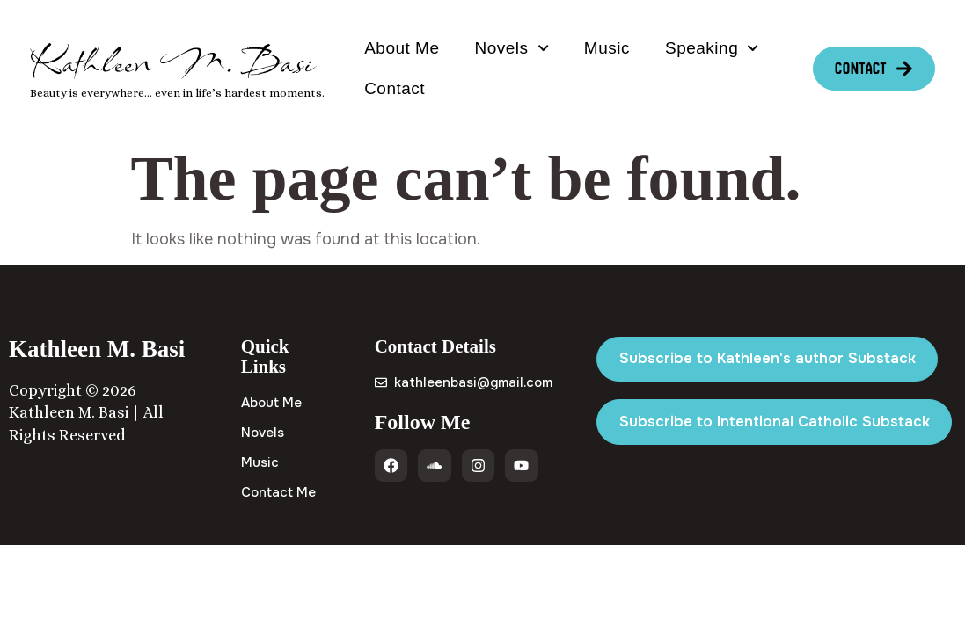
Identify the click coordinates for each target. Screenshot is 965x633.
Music (607, 48)
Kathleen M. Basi (172, 62)
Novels (511, 47)
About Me (401, 48)
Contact (394, 88)
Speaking (712, 47)
